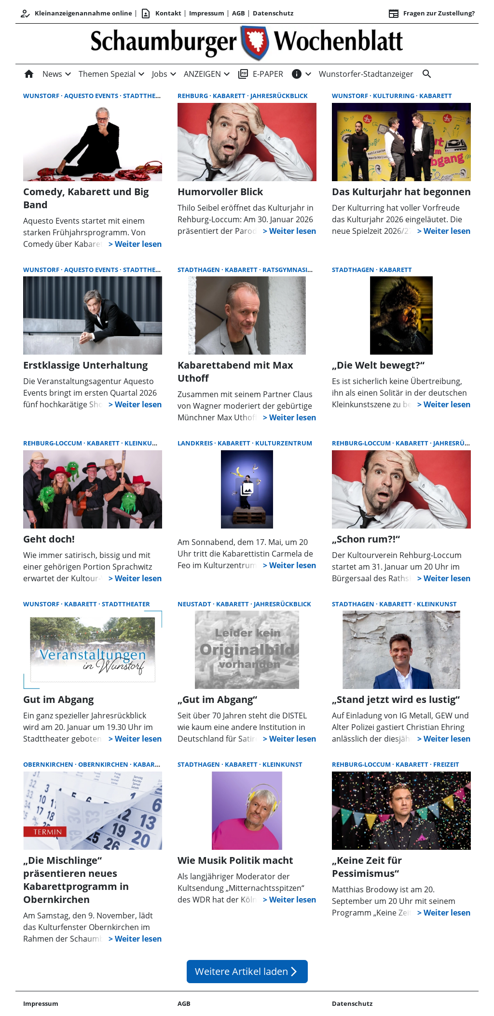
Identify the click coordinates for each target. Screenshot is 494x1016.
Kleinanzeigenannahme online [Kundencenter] (75, 13)
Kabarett (230, 95)
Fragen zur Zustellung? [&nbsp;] (431, 13)
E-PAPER (260, 74)
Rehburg (193, 95)
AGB (238, 13)
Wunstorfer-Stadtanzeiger (366, 74)
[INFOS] (296, 74)
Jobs (159, 74)
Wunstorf (42, 95)
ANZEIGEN (202, 74)
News (52, 74)
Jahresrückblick (279, 95)
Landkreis (196, 443)
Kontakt (160, 13)
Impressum (206, 13)
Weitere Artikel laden (247, 971)
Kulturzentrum (283, 443)
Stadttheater (147, 95)
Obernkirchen (49, 764)
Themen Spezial (107, 74)
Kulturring (394, 95)
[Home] (31, 74)
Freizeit (446, 764)
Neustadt (195, 604)
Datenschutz (273, 13)
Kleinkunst (144, 443)
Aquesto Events (92, 95)
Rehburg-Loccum (53, 443)
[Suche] (425, 74)
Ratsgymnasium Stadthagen (312, 269)
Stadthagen (199, 269)
